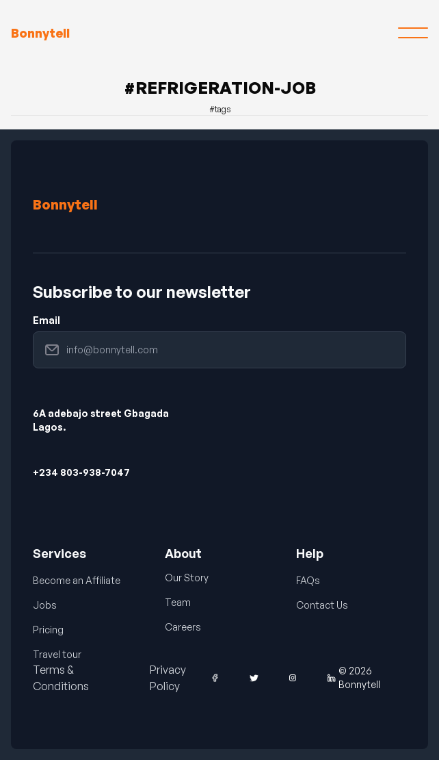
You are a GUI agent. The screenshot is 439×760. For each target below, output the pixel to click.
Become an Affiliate (76, 580)
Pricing (48, 629)
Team (178, 602)
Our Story (187, 577)
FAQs (308, 580)
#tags (219, 109)
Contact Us (322, 605)
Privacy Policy (168, 678)
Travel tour (57, 654)
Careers (183, 627)
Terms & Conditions (61, 678)
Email (46, 320)
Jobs (45, 605)
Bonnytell (65, 204)
